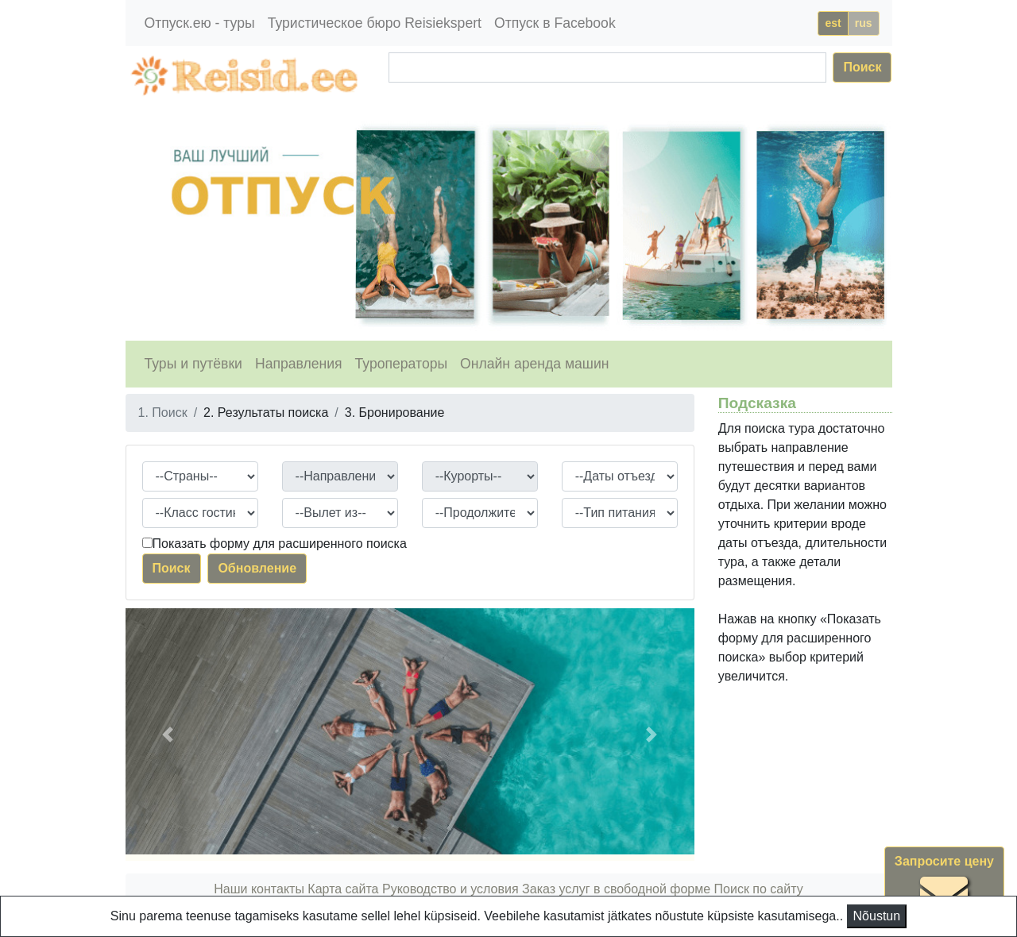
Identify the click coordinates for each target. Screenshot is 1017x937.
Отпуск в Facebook (555, 23)
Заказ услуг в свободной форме (616, 889)
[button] (168, 734)
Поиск (862, 67)
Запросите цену (944, 886)
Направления (298, 364)
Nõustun (877, 916)
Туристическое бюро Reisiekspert (374, 23)
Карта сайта (342, 889)
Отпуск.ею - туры (200, 23)
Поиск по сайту (758, 889)
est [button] (833, 23)
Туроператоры (401, 364)
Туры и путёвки (193, 364)
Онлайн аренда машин (534, 364)
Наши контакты (259, 889)
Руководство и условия (450, 889)
